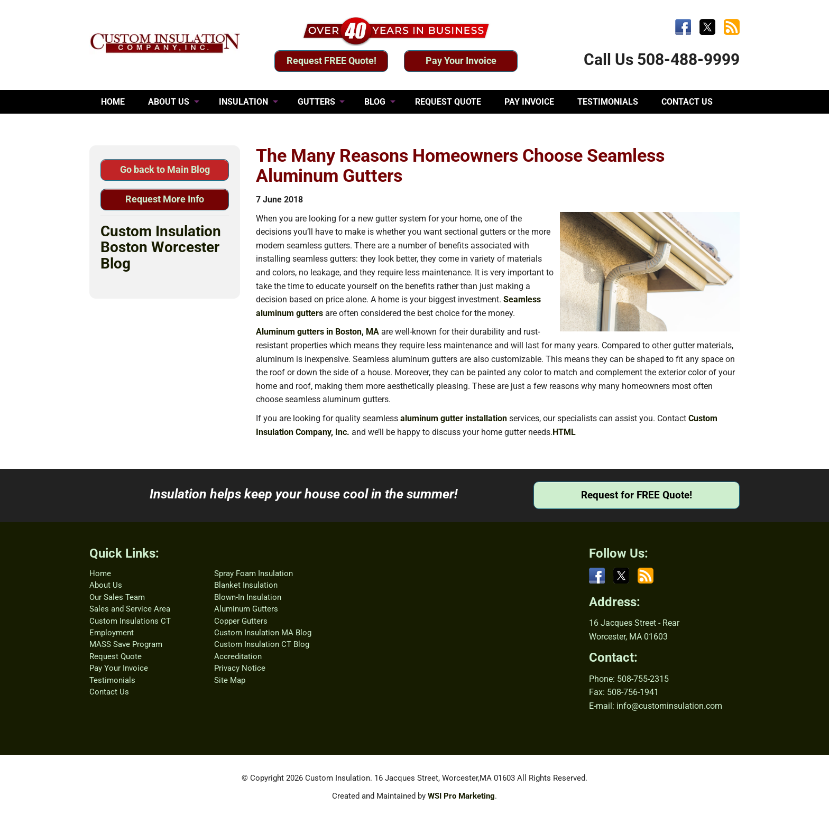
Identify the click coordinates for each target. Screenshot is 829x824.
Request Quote (115, 656)
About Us (105, 585)
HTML (564, 432)
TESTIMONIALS (607, 102)
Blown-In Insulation (247, 597)
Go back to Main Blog (165, 169)
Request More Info (164, 199)
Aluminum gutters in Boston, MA (317, 332)
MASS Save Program (125, 644)
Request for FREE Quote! (636, 495)
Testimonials (112, 680)
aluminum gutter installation (453, 418)
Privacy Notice (239, 668)
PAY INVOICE (529, 102)
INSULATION (243, 102)
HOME (113, 102)
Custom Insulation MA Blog (262, 632)
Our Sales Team (117, 597)
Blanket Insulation (246, 585)
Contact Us (109, 692)
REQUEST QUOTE (448, 102)
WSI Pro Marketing (461, 796)
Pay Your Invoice (461, 60)
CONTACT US (687, 102)
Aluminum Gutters (246, 609)
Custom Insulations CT (130, 621)
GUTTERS (316, 102)
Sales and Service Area (129, 609)
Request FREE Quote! (331, 60)
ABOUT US (168, 102)
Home (100, 573)
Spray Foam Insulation (253, 573)
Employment (111, 632)
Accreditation (238, 656)
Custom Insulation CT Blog (261, 644)
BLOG (374, 102)
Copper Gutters (241, 621)
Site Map (229, 680)
